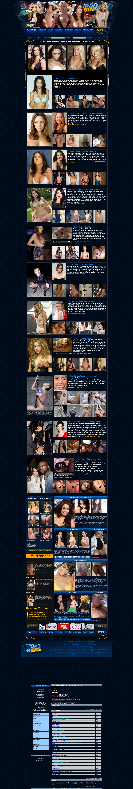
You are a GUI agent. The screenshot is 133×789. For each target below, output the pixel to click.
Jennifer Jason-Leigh (56, 722)
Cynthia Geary (61, 718)
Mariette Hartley (61, 756)
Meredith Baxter (56, 762)
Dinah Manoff (59, 770)
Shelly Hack (60, 733)
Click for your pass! (40, 755)
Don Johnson (36, 732)
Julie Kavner (60, 742)
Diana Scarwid (66, 770)
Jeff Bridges (35, 718)
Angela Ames (61, 727)
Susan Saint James (56, 759)
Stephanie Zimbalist (56, 750)
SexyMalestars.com (40, 760)
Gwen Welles (77, 722)
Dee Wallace (55, 756)
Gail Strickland (55, 739)
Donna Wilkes (55, 765)
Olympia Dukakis (73, 742)
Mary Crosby (55, 736)
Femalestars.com (41, 700)
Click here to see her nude (94, 709)
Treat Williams (36, 739)
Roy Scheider (36, 737)
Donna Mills (55, 730)
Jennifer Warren (62, 736)
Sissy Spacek (55, 753)
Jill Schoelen (55, 718)
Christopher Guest (37, 723)
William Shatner (36, 721)
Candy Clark (79, 742)
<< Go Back (41, 689)
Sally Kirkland (61, 773)
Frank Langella (36, 735)
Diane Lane (55, 742)
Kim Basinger (55, 745)
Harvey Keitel (36, 716)
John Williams (36, 741)
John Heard (35, 746)
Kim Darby (55, 733)
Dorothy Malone (61, 730)
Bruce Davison (36, 748)
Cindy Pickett (72, 722)
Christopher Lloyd (37, 725)
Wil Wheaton (36, 730)
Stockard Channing (65, 722)
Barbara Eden (55, 773)
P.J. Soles (54, 770)
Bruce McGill (36, 744)
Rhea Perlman (66, 742)
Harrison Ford (36, 714)
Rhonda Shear (55, 727)
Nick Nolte (35, 728)
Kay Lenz (54, 775)
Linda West (67, 718)
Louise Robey (55, 715)
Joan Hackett (72, 770)
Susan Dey (67, 762)
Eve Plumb (62, 762)
